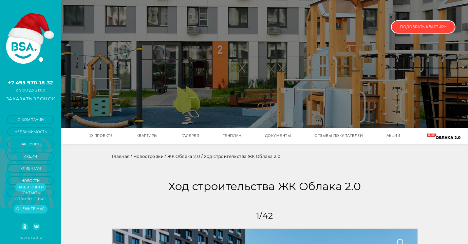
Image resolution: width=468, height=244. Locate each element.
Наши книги (30, 187)
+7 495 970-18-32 (30, 82)
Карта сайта (30, 238)
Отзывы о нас (30, 199)
